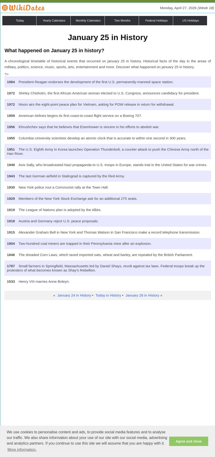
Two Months (122, 20)
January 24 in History (74, 295)
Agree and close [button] (189, 441)
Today (20, 20)
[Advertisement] (108, 335)
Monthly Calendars (88, 20)
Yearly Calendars (54, 20)
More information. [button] (22, 450)
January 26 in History (142, 295)
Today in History (108, 295)
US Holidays (190, 20)
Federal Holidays (156, 20)
